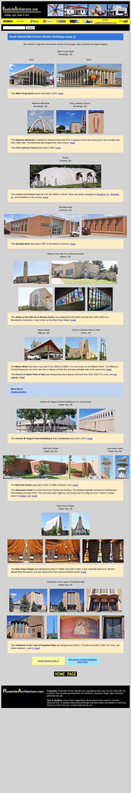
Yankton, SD (25, 496)
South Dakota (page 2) (48, 661)
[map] (60, 93)
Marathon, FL (102, 194)
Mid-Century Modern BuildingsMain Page (82, 660)
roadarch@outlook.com (105, 22)
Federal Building (18, 392)
